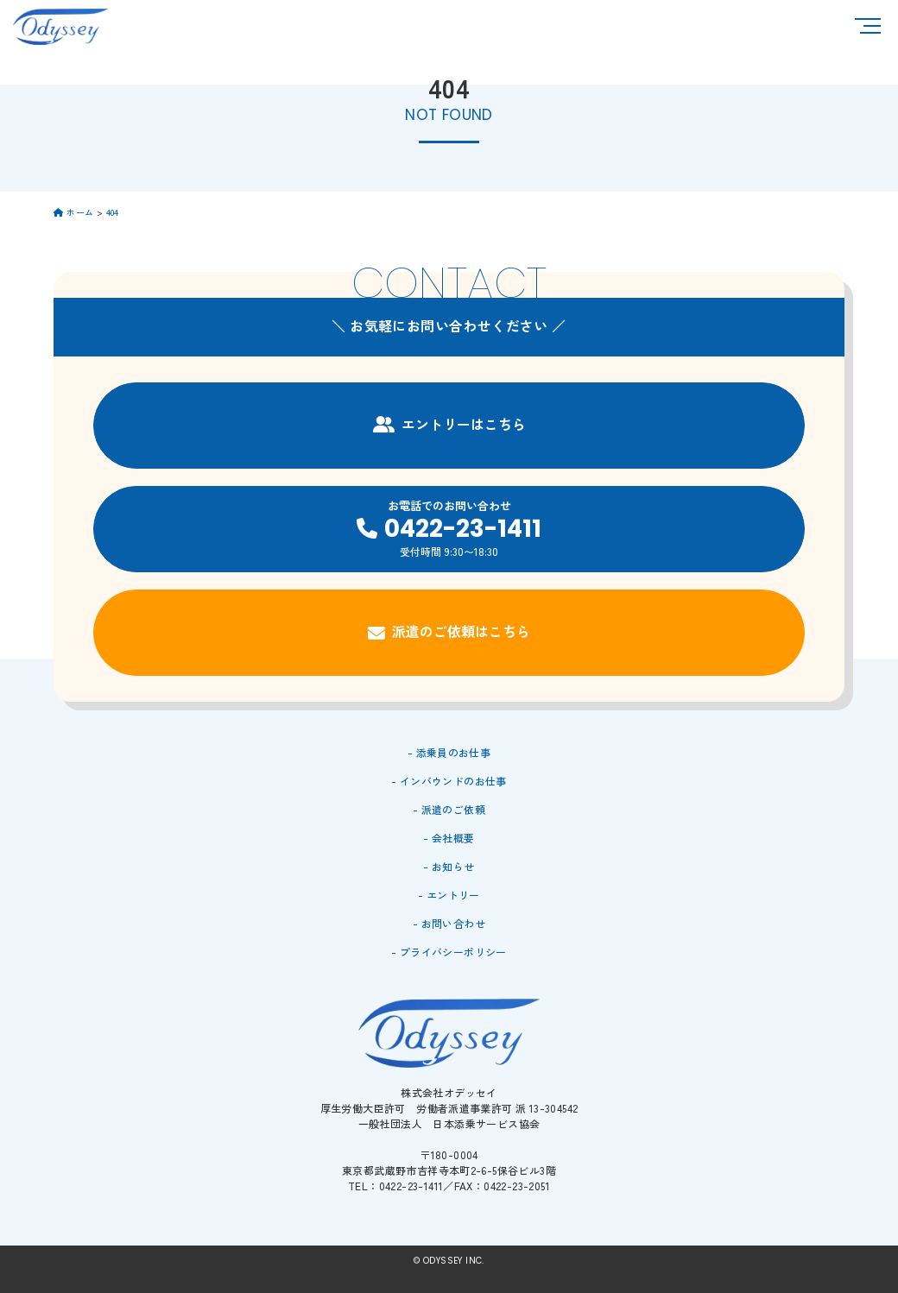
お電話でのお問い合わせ (449, 527)
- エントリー (449, 894)
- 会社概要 (448, 837)
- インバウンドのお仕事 (449, 780)
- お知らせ (448, 866)
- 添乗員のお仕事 (449, 752)
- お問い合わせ (449, 923)
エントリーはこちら (449, 423)
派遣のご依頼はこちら (449, 631)
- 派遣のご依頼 (449, 809)
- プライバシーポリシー (449, 951)
